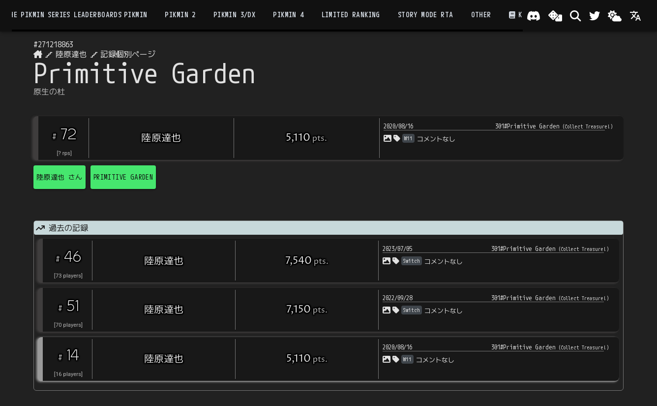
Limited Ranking (351, 15)
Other (481, 15)
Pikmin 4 (288, 15)
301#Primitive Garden (554, 126)
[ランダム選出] (555, 15)
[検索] (575, 15)
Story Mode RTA (425, 15)
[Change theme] (615, 15)
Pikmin (135, 15)
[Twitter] (594, 15)
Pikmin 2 (180, 15)
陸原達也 (71, 54)
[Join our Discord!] (533, 15)
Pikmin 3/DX (235, 15)
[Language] (635, 16)
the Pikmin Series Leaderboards (63, 15)
